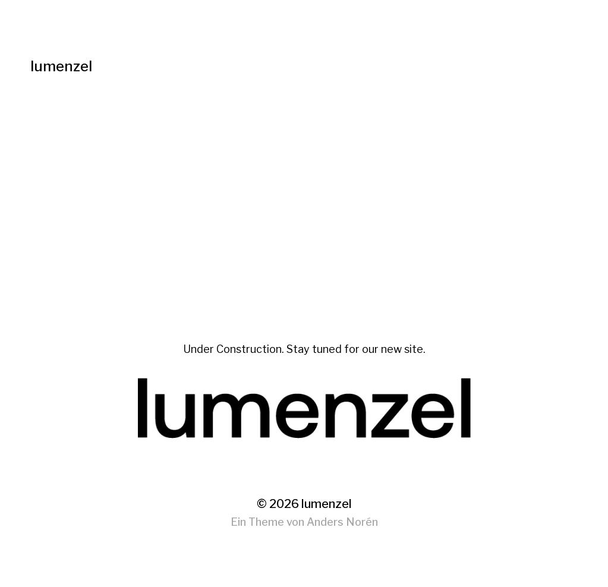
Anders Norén (342, 522)
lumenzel (61, 66)
